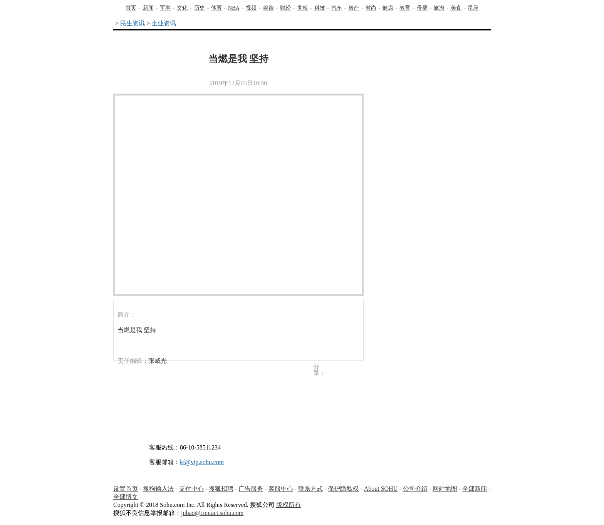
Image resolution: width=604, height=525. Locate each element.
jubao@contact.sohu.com (212, 513)
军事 (165, 8)
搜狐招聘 (221, 488)
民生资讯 (132, 23)
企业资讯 (163, 23)
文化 (182, 8)
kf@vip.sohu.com (202, 462)
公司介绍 (415, 488)
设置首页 (125, 488)
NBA (234, 8)
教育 (404, 8)
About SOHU (381, 488)
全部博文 (125, 496)
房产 (353, 8)
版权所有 (288, 505)
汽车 (336, 8)
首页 (131, 8)
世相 (302, 8)
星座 (473, 8)
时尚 (371, 8)
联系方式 (310, 488)
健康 (388, 8)
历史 (199, 8)
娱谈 (268, 8)
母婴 (422, 8)
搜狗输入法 (158, 488)
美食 (456, 8)
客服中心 (280, 488)
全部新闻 (474, 488)
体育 (216, 8)
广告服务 (250, 488)
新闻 (148, 8)
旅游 (439, 8)
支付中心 (191, 488)
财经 (285, 8)
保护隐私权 (343, 488)
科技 (319, 8)
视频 (251, 8)
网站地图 (445, 488)
